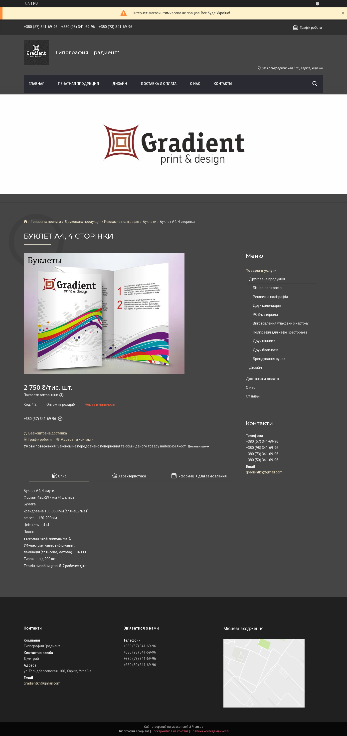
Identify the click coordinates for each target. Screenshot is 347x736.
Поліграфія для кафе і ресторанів (280, 332)
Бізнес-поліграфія (267, 288)
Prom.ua (197, 727)
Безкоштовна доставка (47, 433)
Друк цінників (264, 341)
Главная (36, 84)
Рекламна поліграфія (121, 222)
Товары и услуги (261, 270)
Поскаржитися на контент (170, 731)
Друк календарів (267, 306)
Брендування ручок (269, 359)
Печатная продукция (78, 84)
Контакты (223, 84)
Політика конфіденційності (209, 731)
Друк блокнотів (265, 350)
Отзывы (253, 396)
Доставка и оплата (158, 84)
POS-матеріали (265, 315)
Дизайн (119, 84)
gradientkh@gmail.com (264, 472)
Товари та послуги (46, 222)
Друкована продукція (83, 222)
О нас (195, 84)
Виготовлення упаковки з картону (281, 323)
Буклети (149, 222)
